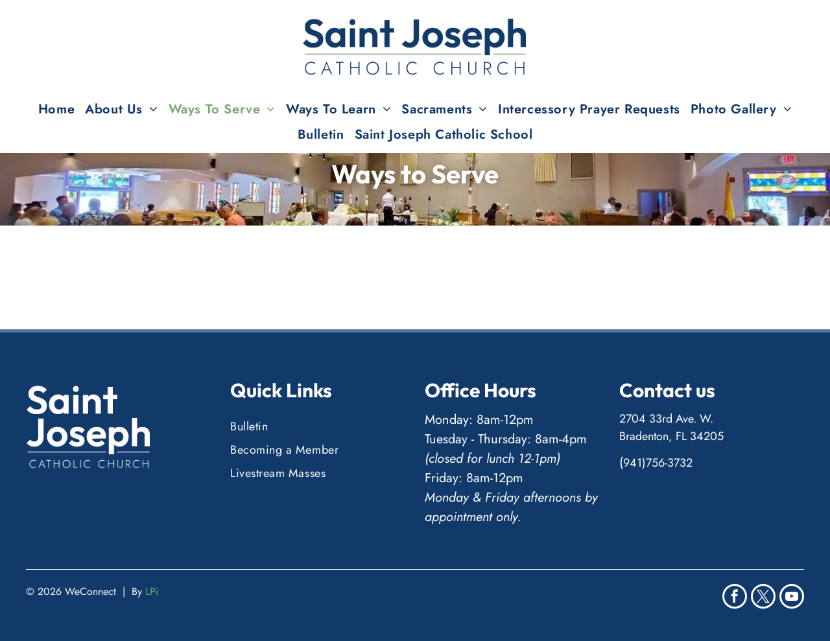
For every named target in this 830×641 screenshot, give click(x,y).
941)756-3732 (658, 462)
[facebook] (734, 598)
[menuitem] (56, 109)
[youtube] (791, 598)
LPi (151, 591)
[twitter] (763, 598)
